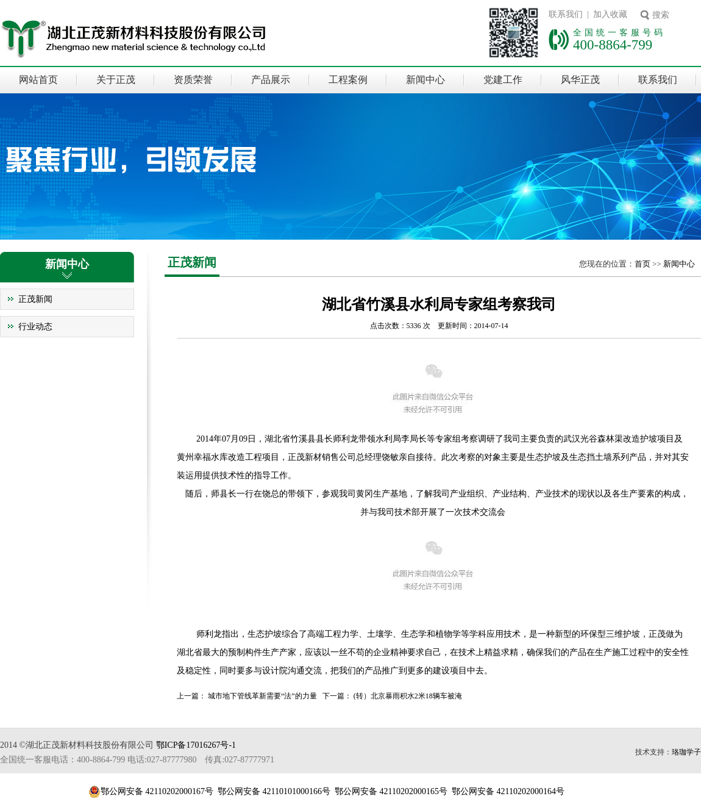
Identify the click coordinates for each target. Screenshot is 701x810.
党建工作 (502, 79)
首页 (642, 263)
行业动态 (35, 326)
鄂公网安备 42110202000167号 (157, 791)
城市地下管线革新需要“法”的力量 (262, 696)
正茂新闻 (35, 299)
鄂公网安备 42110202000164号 (508, 791)
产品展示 (270, 79)
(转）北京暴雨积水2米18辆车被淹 (408, 696)
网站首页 (38, 79)
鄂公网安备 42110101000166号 (274, 791)
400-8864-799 (612, 44)
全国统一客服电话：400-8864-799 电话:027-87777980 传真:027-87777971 (137, 759)
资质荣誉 (193, 79)
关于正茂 (115, 79)
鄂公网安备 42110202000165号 (391, 791)
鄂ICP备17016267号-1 (196, 745)
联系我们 (657, 79)
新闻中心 (425, 79)
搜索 (660, 15)
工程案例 (348, 79)
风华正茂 (580, 79)
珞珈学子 (686, 752)
